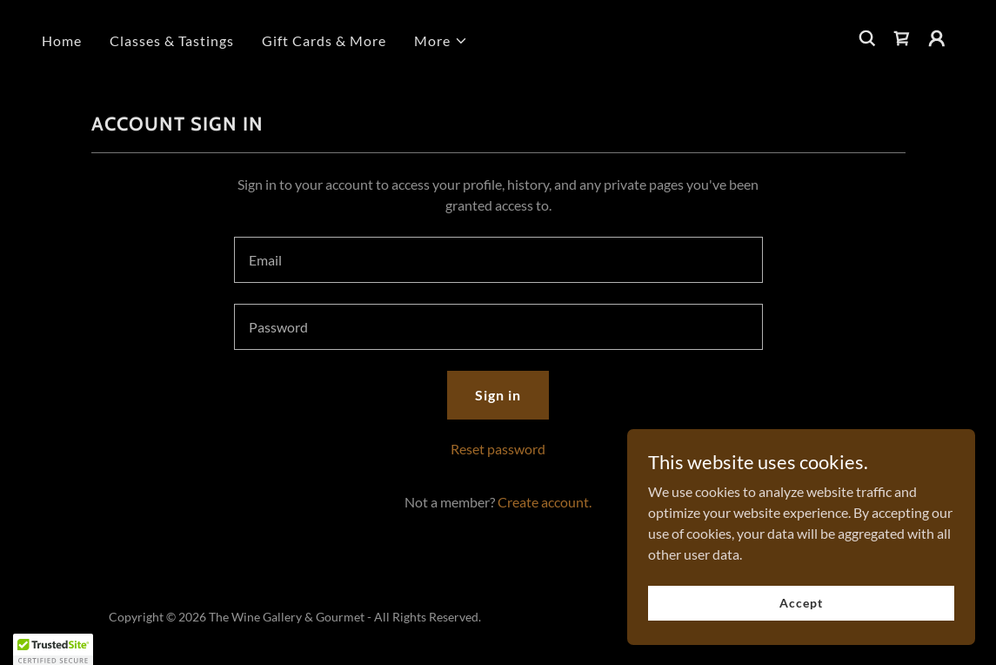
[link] (902, 38)
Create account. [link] (545, 502)
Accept (800, 602)
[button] (441, 40)
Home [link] (62, 40)
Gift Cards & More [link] (324, 40)
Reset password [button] (498, 448)
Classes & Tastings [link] (172, 40)
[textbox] (498, 260)
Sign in (498, 394)
